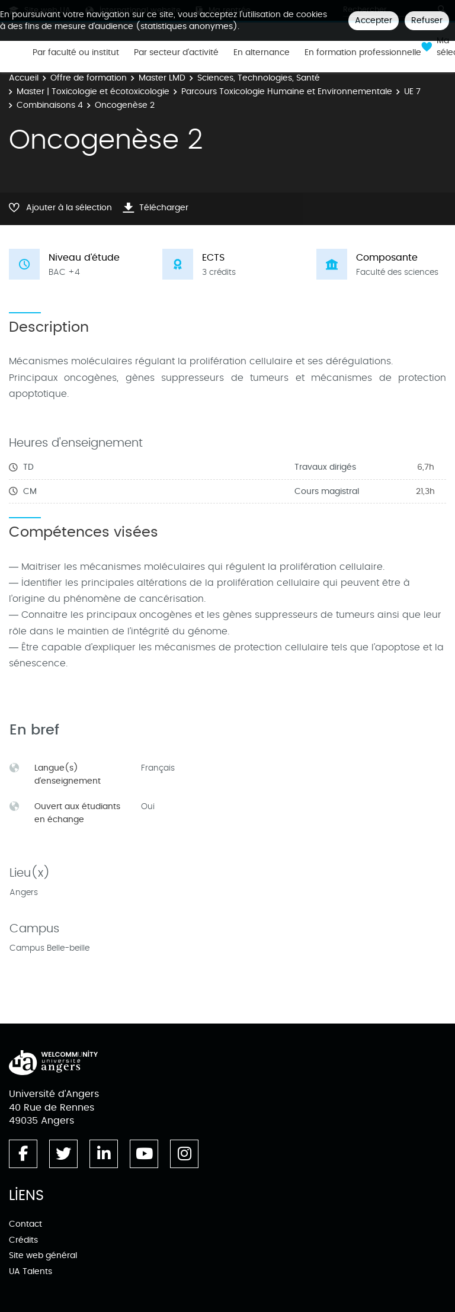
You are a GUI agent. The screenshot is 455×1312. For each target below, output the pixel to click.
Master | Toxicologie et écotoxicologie (93, 91)
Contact (25, 1224)
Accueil (24, 78)
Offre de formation (88, 78)
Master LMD (162, 78)
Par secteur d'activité (176, 53)
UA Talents (30, 1271)
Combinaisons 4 (50, 105)
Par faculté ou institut (76, 53)
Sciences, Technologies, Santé (258, 78)
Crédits (23, 1240)
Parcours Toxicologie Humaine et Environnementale (286, 91)
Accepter (373, 20)
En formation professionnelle (363, 53)
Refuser (427, 20)
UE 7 (412, 91)
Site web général (43, 1255)
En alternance (261, 53)
